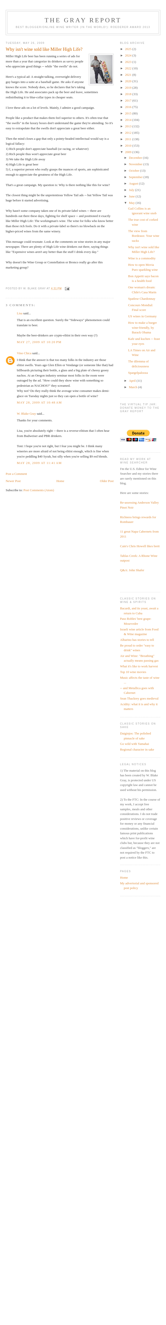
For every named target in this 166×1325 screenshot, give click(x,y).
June (132, 196)
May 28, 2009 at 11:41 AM (39, 463)
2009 (128, 152)
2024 (128, 55)
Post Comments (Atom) (39, 490)
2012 (128, 133)
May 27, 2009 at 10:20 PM (39, 342)
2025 (128, 49)
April (133, 380)
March (133, 387)
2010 (128, 145)
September (136, 177)
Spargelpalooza (138, 373)
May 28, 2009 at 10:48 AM (39, 402)
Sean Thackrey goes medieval (139, 698)
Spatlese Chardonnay (141, 298)
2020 (128, 81)
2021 (128, 75)
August (134, 183)
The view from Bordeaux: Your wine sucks (143, 236)
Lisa (19, 313)
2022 (128, 68)
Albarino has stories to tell (137, 640)
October (134, 170)
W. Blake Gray (26, 413)
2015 (128, 113)
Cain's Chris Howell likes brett (140, 546)
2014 (128, 120)
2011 (128, 139)
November (136, 164)
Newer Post (13, 481)
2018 (128, 94)
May (132, 203)
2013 (128, 126)
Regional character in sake (137, 749)
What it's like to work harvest (139, 666)
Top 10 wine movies (133, 672)
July (132, 190)
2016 (128, 107)
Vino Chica (24, 353)
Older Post (106, 481)
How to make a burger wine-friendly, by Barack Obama (142, 327)
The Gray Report (83, 20)
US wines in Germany (142, 316)
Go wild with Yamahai (134, 744)
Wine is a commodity (142, 258)
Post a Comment (16, 474)
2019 (128, 87)
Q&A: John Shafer (132, 570)
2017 (128, 100)
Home (60, 481)
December (136, 158)
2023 (128, 62)
